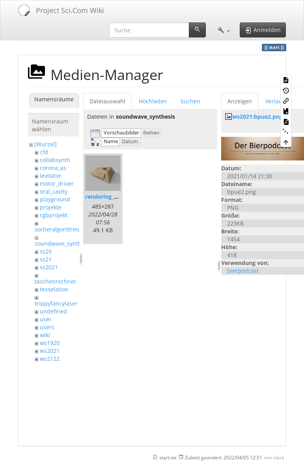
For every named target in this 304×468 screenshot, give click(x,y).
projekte (51, 207)
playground (55, 199)
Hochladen (153, 101)
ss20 (46, 251)
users (47, 327)
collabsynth (55, 160)
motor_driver (57, 183)
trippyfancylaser (56, 303)
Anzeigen (240, 101)
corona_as (53, 168)
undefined (53, 311)
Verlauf (274, 101)
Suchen (190, 101)
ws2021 (50, 350)
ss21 (46, 259)
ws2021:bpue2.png (257, 116)
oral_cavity (53, 191)
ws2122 (50, 358)
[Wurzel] (45, 144)
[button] (224, 30)
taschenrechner (55, 281)
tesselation (54, 289)
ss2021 (49, 267)
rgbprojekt (53, 215)
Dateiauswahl (107, 101)
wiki (45, 335)
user (46, 319)
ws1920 (50, 343)
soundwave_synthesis (63, 243)
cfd (44, 152)
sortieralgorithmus (59, 229)
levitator (51, 175)
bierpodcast (243, 270)
